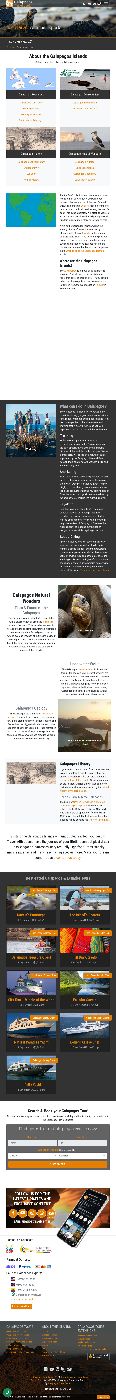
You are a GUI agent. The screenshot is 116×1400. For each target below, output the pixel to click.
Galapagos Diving (14, 1349)
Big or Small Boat (49, 1342)
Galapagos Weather (31, 114)
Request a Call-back (21, 1306)
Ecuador (99, 285)
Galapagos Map (31, 108)
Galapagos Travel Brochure (98, 1356)
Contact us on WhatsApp (26, 1294)
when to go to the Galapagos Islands (85, 250)
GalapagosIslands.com (43, 1377)
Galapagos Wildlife (84, 162)
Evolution (31, 173)
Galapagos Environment (85, 102)
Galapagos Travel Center (59, 1383)
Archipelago (70, 270)
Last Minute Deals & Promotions (20, 1352)
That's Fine (103, 1397)
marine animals (86, 669)
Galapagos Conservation (84, 108)
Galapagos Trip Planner (16, 1331)
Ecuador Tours (84, 1339)
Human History (31, 179)
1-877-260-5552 (16, 42)
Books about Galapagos (31, 120)
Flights (45, 1331)
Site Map (65, 1389)
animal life (48, 621)
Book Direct (17, 27)
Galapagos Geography (84, 173)
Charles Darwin (31, 167)
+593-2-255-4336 (26, 1289)
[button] (10, 430)
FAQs (44, 1349)
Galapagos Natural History (31, 162)
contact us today (68, 858)
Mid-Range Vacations (15, 1345)
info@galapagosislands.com (76, 1377)
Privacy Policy (37, 1380)
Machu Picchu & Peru (86, 1342)
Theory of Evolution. (99, 819)
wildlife (85, 205)
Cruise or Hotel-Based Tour (53, 1352)
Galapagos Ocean (85, 167)
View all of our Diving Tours (94, 570)
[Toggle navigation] (106, 4)
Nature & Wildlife (49, 1356)
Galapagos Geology (85, 179)
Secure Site (51, 1389)
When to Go (47, 1345)
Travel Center (23, 3)
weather (87, 233)
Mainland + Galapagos (87, 1335)
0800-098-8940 (25, 1284)
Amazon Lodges (85, 1346)
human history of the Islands (74, 780)
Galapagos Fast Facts (31, 102)
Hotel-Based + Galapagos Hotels (92, 1349)
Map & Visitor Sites (50, 1338)
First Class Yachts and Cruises (19, 1342)
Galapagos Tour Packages (17, 1335)
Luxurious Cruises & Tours (17, 1338)
